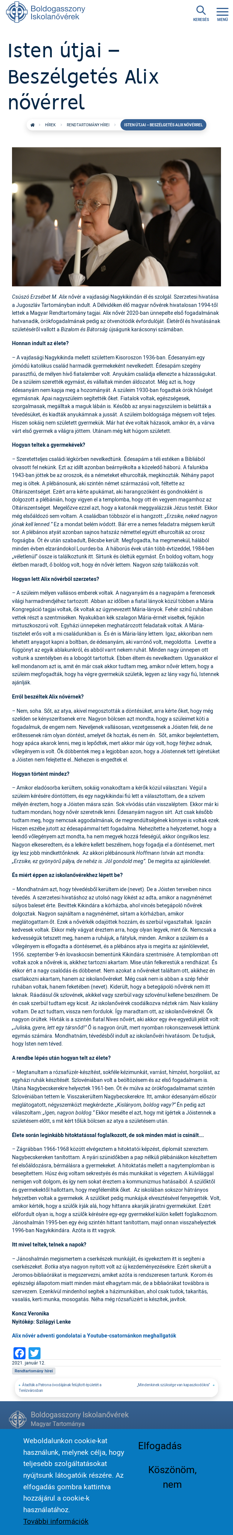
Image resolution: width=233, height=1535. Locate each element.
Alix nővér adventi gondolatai (47, 1335)
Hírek (50, 124)
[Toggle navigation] (222, 13)
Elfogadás (160, 1452)
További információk (56, 1528)
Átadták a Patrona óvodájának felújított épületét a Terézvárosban (60, 1387)
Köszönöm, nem (172, 1483)
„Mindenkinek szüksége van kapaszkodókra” (174, 1384)
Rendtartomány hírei (88, 124)
